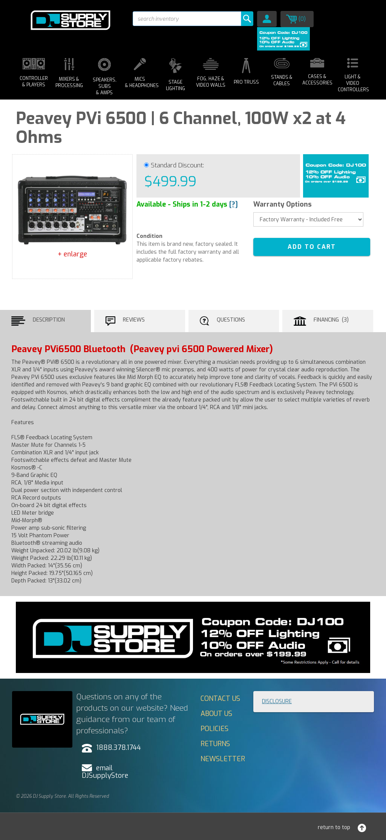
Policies (214, 728)
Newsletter (223, 758)
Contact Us (220, 698)
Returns (215, 743)
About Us (216, 713)
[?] (233, 204)
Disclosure (277, 701)
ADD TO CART (312, 247)
